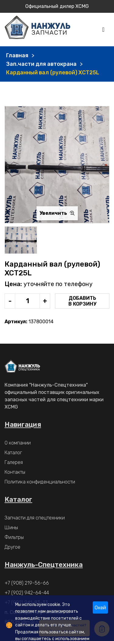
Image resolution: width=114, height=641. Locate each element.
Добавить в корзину (82, 301)
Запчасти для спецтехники (35, 518)
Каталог (13, 452)
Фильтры (14, 537)
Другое (12, 547)
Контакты (15, 472)
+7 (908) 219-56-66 (27, 583)
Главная (17, 55)
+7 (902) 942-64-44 (27, 593)
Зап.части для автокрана (41, 64)
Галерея (14, 462)
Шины (11, 527)
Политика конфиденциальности (40, 482)
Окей (100, 608)
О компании (18, 443)
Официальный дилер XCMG (57, 6)
